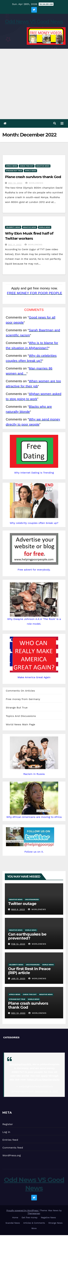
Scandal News (12, 1223)
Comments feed (12, 1147)
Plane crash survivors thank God (33, 177)
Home (15, 1217)
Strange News (55, 1223)
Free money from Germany (23, 699)
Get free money (29, 1217)
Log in (6, 1132)
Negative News (43, 166)
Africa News (11, 166)
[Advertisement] (34, 84)
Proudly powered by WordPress (22, 1210)
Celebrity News (13, 227)
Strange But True (14, 171)
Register (7, 1124)
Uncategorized (32, 899)
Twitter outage (22, 903)
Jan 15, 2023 (18, 978)
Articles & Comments (34, 1223)
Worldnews (34, 183)
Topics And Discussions (21, 715)
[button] (54, 123)
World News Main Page (20, 724)
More (33, 1228)
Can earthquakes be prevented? (27, 936)
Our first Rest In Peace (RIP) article (29, 970)
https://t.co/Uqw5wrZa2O (43, 1079)
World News (30, 171)
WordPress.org (11, 1155)
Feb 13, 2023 (18, 944)
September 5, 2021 (46, 1091)
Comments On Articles (20, 690)
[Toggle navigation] (62, 123)
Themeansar (34, 1213)
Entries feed (10, 1139)
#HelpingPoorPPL (20, 1064)
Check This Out (26, 166)
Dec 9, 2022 (14, 245)
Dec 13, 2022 (15, 183)
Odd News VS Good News (34, 22)
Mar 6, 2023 (18, 909)
